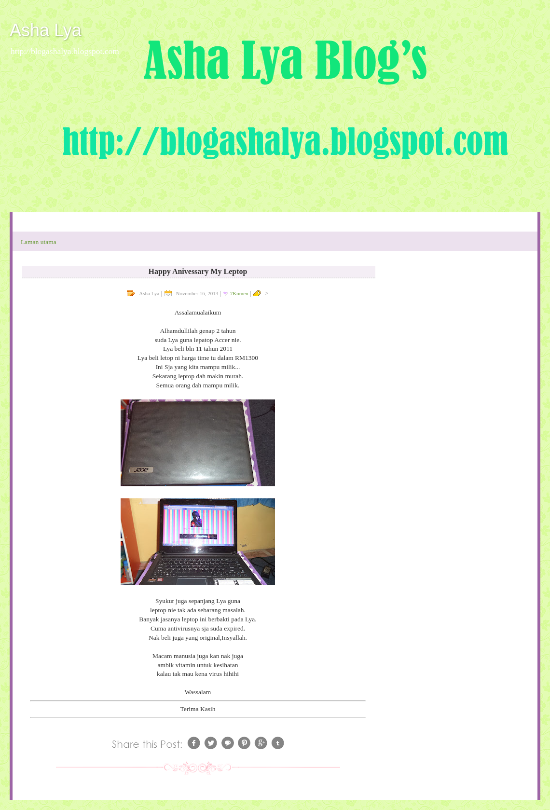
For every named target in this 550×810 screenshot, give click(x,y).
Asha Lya (46, 30)
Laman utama (38, 242)
